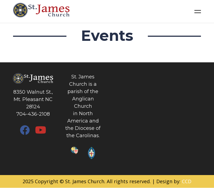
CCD (186, 181)
